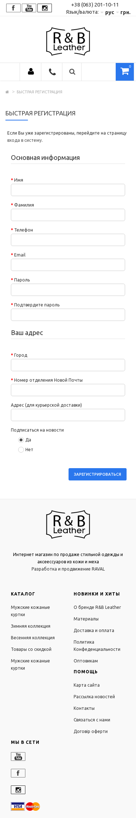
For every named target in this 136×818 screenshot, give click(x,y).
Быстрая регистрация (39, 92)
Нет (25, 450)
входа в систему (24, 140)
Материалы (86, 618)
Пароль (22, 279)
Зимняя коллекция (30, 626)
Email (19, 255)
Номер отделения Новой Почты (48, 380)
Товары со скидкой (31, 649)
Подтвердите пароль (36, 304)
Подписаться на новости (37, 430)
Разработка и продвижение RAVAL (68, 569)
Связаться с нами (92, 719)
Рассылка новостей (94, 696)
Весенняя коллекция (33, 637)
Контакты (84, 708)
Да (24, 440)
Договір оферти (91, 731)
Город (20, 355)
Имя (18, 180)
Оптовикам (86, 660)
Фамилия (24, 205)
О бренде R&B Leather (97, 607)
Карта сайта (87, 685)
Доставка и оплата (94, 630)
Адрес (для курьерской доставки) (46, 405)
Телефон (23, 230)
